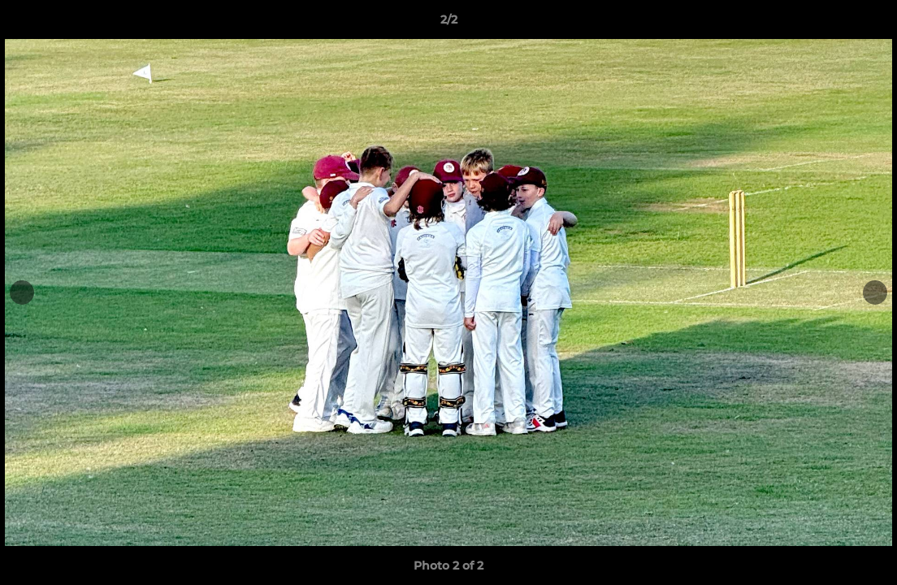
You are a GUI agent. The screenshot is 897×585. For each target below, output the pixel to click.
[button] (868, 23)
